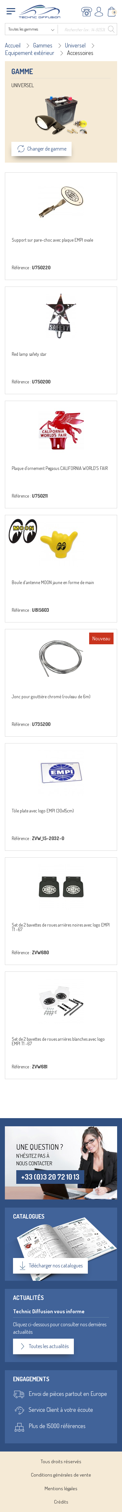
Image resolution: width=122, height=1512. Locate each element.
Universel (75, 45)
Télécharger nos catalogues (50, 1265)
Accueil (12, 45)
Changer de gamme (41, 149)
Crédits (61, 1502)
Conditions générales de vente (61, 1475)
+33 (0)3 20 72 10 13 (50, 1176)
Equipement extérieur (29, 52)
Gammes (42, 45)
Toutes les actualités (43, 1346)
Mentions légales (61, 1488)
